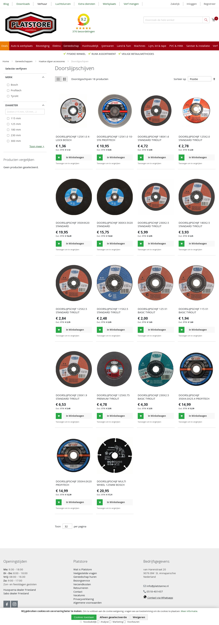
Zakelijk (175, 3)
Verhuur (42, 3)
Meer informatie (189, 611)
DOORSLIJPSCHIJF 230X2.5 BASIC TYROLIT (153, 396)
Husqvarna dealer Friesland (19, 589)
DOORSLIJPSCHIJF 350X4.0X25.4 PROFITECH (194, 396)
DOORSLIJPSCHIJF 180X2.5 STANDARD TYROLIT (194, 224)
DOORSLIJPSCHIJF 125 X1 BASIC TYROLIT (153, 310)
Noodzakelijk (89, 621)
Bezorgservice (81, 580)
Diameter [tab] (11, 105)
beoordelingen (83, 30)
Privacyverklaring (83, 599)
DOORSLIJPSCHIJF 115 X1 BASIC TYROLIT (193, 310)
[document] (109, 616)
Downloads (23, 3)
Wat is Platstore (82, 569)
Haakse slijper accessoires (52, 61)
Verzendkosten (82, 584)
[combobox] (176, 20)
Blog (6, 3)
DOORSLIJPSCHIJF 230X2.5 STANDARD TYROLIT (153, 224)
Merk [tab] (8, 77)
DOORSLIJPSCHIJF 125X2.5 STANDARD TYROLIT (71, 310)
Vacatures (79, 595)
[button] (89, 163)
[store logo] (31, 25)
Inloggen (192, 3)
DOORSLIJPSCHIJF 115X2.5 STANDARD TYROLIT (112, 310)
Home (6, 61)
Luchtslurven (63, 3)
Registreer (210, 3)
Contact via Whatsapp (158, 597)
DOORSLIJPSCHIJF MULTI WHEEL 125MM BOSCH (111, 483)
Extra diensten (86, 3)
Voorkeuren (133, 621)
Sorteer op (180, 79)
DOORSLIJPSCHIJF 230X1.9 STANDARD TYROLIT (71, 396)
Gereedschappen (24, 61)
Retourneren (80, 588)
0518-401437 (153, 591)
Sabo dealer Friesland (16, 593)
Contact (77, 591)
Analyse (104, 621)
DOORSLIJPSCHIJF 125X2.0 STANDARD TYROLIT (194, 138)
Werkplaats (109, 3)
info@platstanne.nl (156, 586)
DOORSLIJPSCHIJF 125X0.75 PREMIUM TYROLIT (113, 396)
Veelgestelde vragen (85, 573)
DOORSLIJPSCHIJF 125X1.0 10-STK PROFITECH (115, 138)
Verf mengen (131, 3)
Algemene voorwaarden (87, 602)
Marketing (118, 621)
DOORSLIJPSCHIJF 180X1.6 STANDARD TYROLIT (153, 138)
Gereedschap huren (84, 576)
